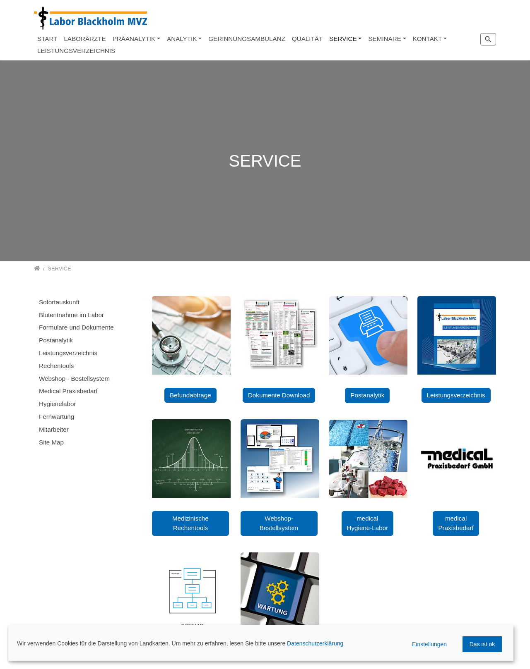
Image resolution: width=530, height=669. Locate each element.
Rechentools (56, 365)
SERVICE (343, 38)
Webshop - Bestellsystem (74, 378)
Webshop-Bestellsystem (279, 523)
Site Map (51, 442)
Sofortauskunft (59, 302)
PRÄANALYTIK (134, 38)
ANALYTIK (182, 38)
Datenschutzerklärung (315, 643)
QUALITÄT (307, 38)
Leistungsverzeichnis (456, 395)
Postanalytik (367, 395)
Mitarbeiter (54, 429)
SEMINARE (384, 38)
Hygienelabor (57, 403)
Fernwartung (56, 416)
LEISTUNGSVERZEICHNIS (76, 50)
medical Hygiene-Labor (367, 523)
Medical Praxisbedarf (68, 390)
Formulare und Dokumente (76, 327)
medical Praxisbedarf (455, 523)
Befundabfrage (190, 395)
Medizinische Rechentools (190, 523)
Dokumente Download (279, 395)
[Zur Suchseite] (488, 39)
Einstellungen (429, 644)
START (47, 38)
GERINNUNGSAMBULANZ (246, 38)
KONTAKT (427, 38)
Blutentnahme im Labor (71, 314)
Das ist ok (482, 644)
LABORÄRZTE (85, 38)
